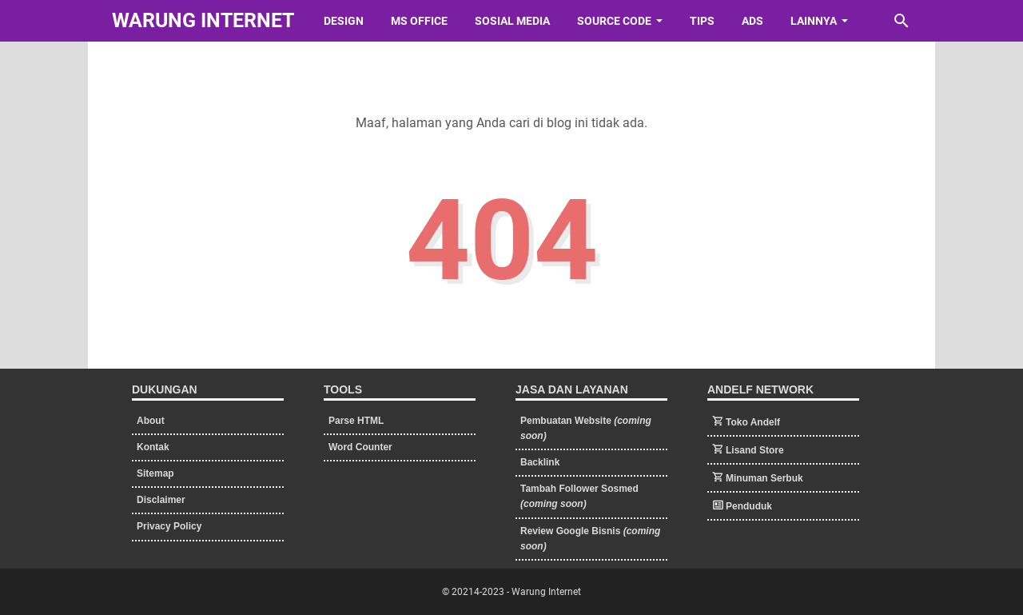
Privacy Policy (169, 526)
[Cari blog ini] (901, 20)
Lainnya (813, 20)
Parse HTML (356, 420)
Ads (752, 20)
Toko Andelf (753, 422)
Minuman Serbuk (764, 478)
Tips (702, 20)
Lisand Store (755, 450)
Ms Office (419, 20)
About (151, 420)
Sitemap (155, 473)
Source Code (614, 20)
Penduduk (749, 506)
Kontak (153, 447)
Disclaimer (161, 499)
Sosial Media (512, 20)
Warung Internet (203, 20)
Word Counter (360, 447)
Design (344, 20)
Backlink (539, 462)
